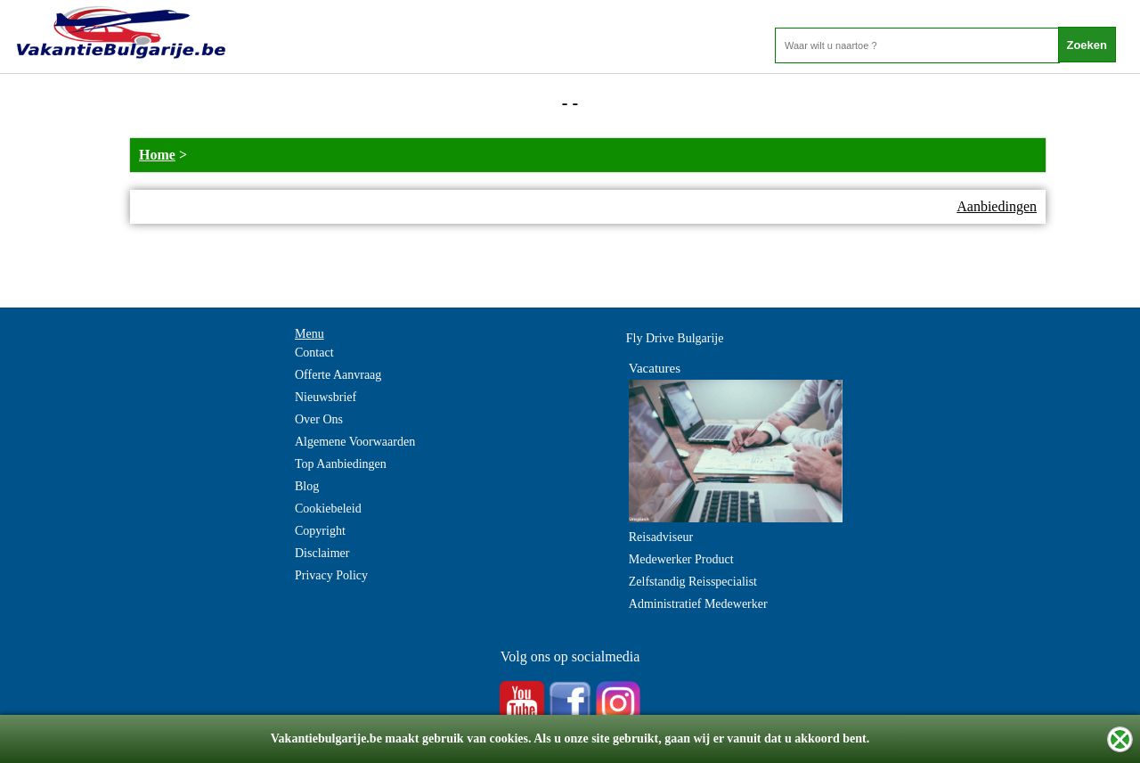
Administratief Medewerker (698, 604)
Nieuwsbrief (325, 397)
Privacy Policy (331, 575)
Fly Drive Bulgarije (675, 338)
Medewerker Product (681, 559)
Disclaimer (322, 553)
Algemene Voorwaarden (355, 441)
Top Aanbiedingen (341, 464)
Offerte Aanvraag (338, 375)
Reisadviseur (661, 537)
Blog (307, 486)
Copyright (320, 530)
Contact (314, 352)
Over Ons (319, 419)
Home (157, 154)
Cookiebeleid (328, 508)
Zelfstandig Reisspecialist (693, 581)
